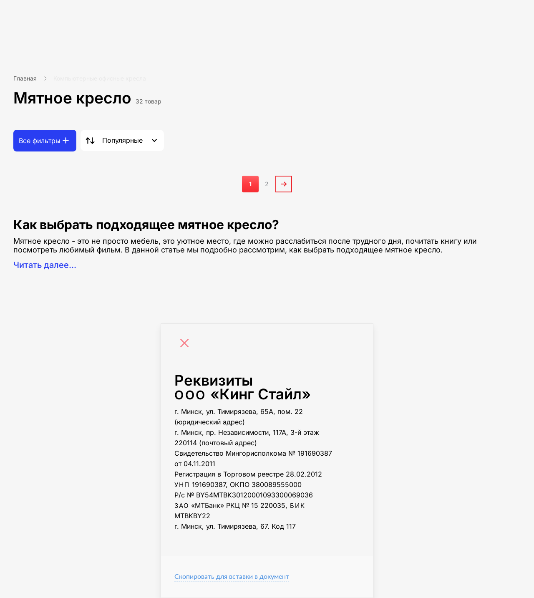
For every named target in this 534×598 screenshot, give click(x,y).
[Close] (186, 344)
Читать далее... (44, 265)
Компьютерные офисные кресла (99, 78)
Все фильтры (39, 140)
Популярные (122, 140)
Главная (25, 78)
